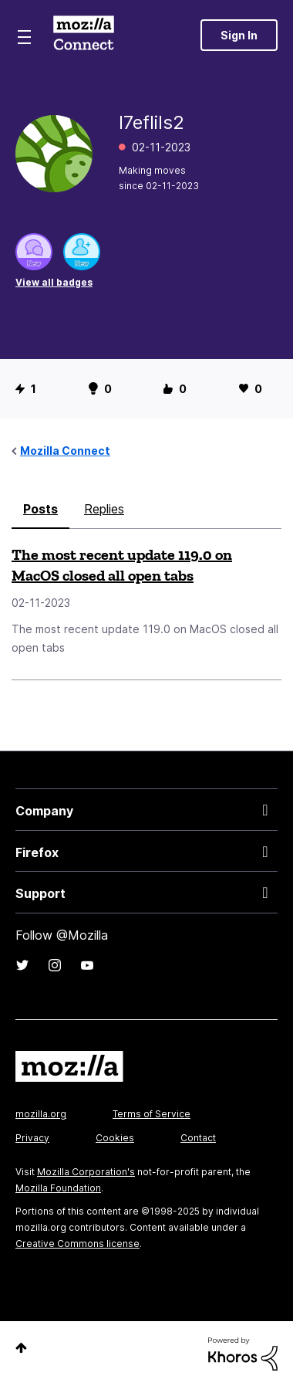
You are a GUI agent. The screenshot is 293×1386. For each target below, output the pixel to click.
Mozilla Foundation (58, 1188)
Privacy (32, 1138)
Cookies (115, 1138)
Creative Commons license (77, 1243)
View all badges (54, 282)
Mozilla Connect (84, 34)
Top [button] (21, 1348)
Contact (198, 1138)
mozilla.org (40, 1114)
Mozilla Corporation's (86, 1172)
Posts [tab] (40, 509)
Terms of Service (151, 1114)
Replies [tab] (104, 509)
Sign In (239, 35)
